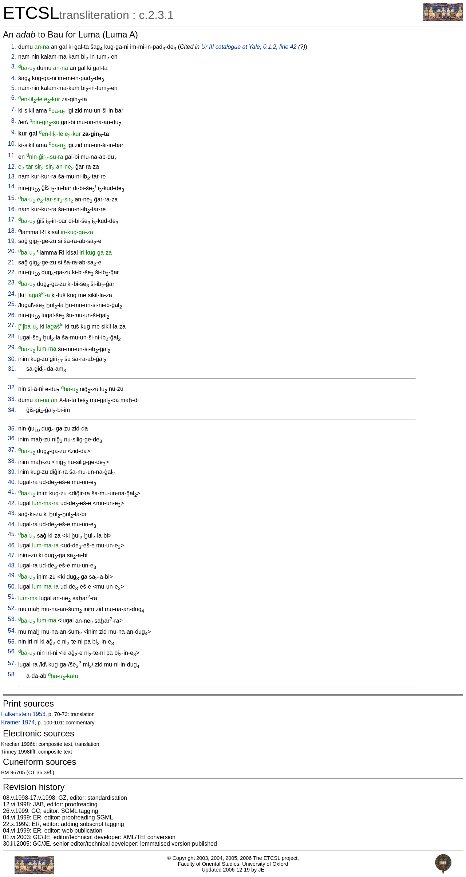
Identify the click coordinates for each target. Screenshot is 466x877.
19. (12, 241)
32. (12, 387)
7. (13, 109)
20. (12, 251)
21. (12, 262)
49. (12, 575)
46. (12, 545)
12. (12, 167)
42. (12, 503)
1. (13, 47)
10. (12, 144)
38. (12, 461)
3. (13, 66)
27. (12, 325)
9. (13, 132)
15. (12, 198)
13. (12, 176)
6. (13, 98)
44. (12, 524)
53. (12, 619)
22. (12, 272)
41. (12, 492)
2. (13, 57)
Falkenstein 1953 (23, 714)
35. (12, 428)
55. (12, 641)
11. (12, 155)
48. (12, 565)
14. (12, 186)
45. (12, 534)
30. (12, 359)
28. (12, 336)
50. (12, 586)
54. (12, 631)
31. (12, 369)
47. (12, 555)
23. (12, 282)
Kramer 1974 (18, 722)
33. (12, 399)
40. (12, 482)
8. (13, 121)
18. (12, 231)
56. (12, 651)
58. (12, 674)
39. (12, 472)
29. (12, 347)
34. (12, 410)
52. (12, 608)
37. (12, 450)
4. (13, 78)
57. (12, 663)
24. (12, 294)
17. (12, 219)
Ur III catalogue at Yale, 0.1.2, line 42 (249, 47)
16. (12, 209)
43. (12, 513)
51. (12, 597)
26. (12, 315)
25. (12, 304)
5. (13, 88)
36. (12, 438)
